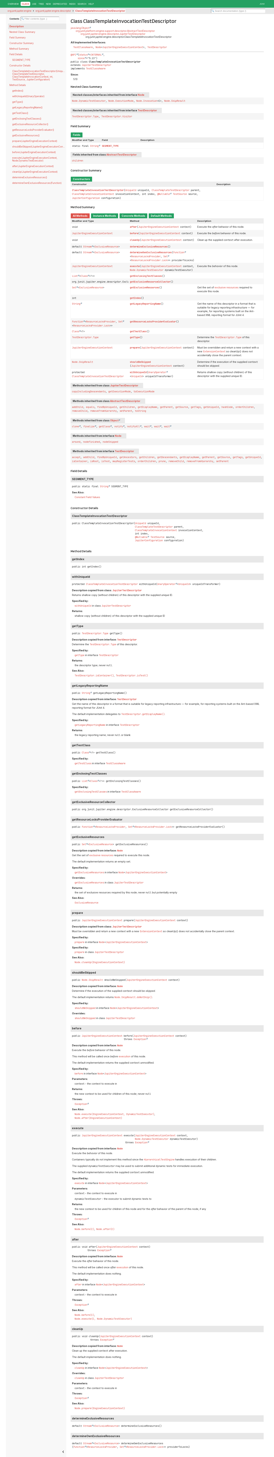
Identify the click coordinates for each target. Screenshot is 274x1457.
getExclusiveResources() (25, 135)
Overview (13, 4)
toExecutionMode (144, 391)
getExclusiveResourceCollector (150, 281)
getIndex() (17, 90)
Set (165, 256)
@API (73, 54)
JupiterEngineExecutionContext (123, 47)
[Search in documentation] (238, 11)
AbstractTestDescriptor (121, 154)
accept (76, 457)
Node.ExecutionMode (121, 100)
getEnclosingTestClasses (146, 276)
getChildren (127, 407)
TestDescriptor (157, 47)
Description (16, 26)
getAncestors (128, 457)
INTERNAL (96, 54)
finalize (89, 426)
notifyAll (133, 426)
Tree (41, 4)
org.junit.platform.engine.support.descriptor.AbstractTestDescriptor (115, 30)
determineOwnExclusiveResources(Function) (37, 183)
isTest (105, 461)
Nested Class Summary (22, 32)
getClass (104, 426)
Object (114, 420)
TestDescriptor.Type (85, 116)
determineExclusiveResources (149, 246)
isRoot (94, 461)
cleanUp (135, 240)
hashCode (227, 407)
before (134, 233)
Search (82, 4)
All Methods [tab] (80, 215)
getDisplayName (147, 407)
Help (91, 4)
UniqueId (130, 190)
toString (140, 410)
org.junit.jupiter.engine (19, 10)
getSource (181, 407)
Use (34, 4)
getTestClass (138, 331)
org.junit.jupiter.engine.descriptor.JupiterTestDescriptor (113, 33)
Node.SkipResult (174, 100)
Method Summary (19, 48)
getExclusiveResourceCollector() (30, 124)
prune (162, 461)
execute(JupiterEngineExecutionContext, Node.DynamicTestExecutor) (34, 159)
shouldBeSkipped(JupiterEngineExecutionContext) (39, 146)
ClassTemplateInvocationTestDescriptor (100, 10)
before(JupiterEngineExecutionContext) (34, 152)
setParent (126, 410)
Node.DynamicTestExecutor (89, 100)
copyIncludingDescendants (89, 391)
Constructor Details (20, 65)
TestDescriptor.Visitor (116, 116)
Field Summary (17, 37)
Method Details (17, 85)
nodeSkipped (110, 441)
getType (135, 337)
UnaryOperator (157, 372)
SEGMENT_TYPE (21, 60)
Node (98, 47)
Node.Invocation (146, 100)
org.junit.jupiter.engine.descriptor (53, 10)
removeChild (79, 410)
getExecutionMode (119, 391)
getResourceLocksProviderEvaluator (153, 321)
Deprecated (60, 4)
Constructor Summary (21, 43)
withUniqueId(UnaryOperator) (28, 96)
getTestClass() (20, 113)
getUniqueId (211, 407)
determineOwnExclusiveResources (151, 252)
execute (135, 266)
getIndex (135, 298)
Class (84, 276)
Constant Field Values (87, 497)
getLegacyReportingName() (27, 107)
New (48, 4)
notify (118, 426)
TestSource (180, 194)
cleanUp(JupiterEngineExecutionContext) (34, 171)
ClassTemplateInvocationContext (93, 194)
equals (90, 407)
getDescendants (167, 457)
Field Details (16, 54)
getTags (196, 407)
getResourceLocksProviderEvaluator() (33, 129)
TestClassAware (83, 47)
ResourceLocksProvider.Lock (149, 260)
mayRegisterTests (124, 461)
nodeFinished (91, 441)
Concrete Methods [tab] (133, 215)
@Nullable (163, 194)
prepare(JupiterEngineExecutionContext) (34, 141)
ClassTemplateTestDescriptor (170, 190)
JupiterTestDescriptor (96, 65)
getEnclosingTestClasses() (26, 118)
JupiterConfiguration (86, 198)
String (94, 146)
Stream (87, 246)
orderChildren (245, 407)
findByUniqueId (107, 407)
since (81, 58)
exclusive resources (227, 287)
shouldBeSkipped (140, 362)
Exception (140, 1039)
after (133, 226)
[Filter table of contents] (40, 19)
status (83, 54)
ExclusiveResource (106, 246)
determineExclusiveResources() (29, 177)
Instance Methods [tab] (104, 215)
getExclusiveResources (144, 287)
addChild (77, 407)
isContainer (79, 461)
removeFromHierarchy (103, 410)
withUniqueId (138, 372)
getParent (166, 407)
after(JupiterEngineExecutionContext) (33, 166)
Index (72, 4)
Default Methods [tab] (161, 215)
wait (147, 426)
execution (124, 1056)
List (75, 276)
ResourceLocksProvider (146, 256)
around (76, 441)
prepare (135, 347)
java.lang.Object (80, 27)
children (77, 160)
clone (75, 426)
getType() (17, 101)
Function (178, 252)
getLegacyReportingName (145, 303)
